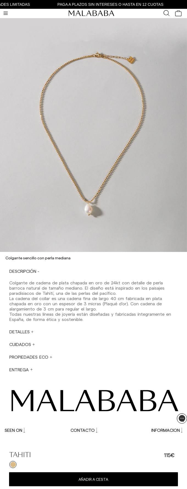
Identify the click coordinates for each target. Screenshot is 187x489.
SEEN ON (15, 430)
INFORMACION (166, 430)
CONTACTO (84, 430)
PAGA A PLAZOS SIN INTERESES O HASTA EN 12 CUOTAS (114, 4)
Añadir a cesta (93, 479)
